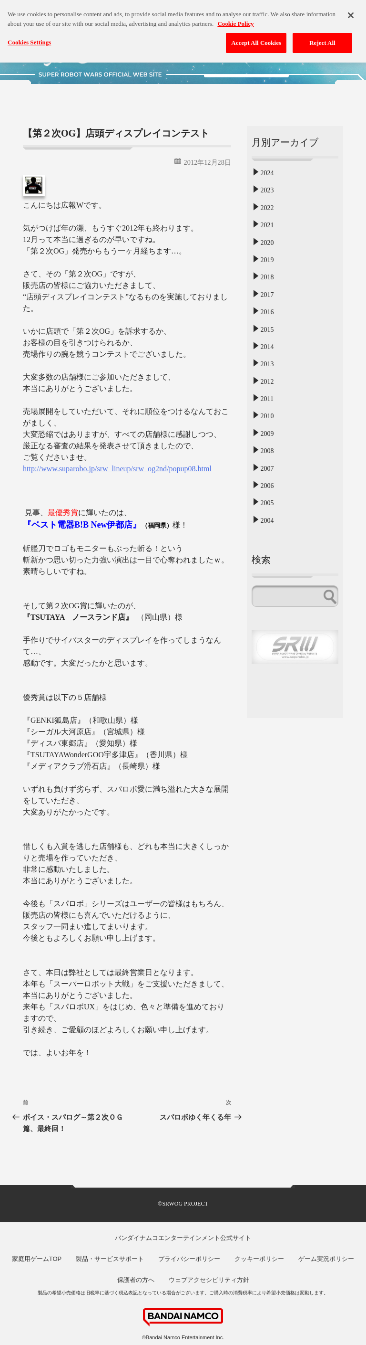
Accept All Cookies (256, 38)
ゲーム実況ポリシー (326, 1258)
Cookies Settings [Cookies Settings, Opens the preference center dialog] (29, 37)
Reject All (322, 38)
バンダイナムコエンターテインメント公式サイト (183, 1237)
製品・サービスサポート (110, 1258)
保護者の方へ (135, 1279)
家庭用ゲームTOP (37, 1258)
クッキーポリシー (259, 1258)
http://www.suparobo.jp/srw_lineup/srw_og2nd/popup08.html (117, 469)
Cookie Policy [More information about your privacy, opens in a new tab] (235, 18)
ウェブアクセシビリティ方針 (209, 1279)
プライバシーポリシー (189, 1258)
